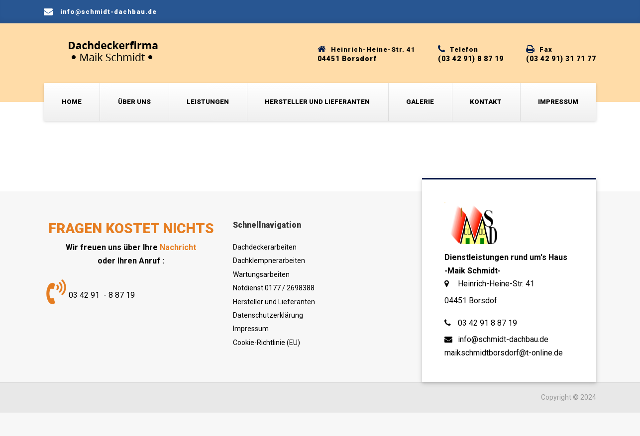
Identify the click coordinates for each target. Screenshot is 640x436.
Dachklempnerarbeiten (269, 260)
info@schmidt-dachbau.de (503, 339)
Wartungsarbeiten (261, 274)
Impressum (558, 101)
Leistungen (208, 101)
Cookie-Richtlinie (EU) (266, 343)
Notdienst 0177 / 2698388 (274, 288)
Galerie (420, 101)
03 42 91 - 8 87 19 (102, 295)
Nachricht (178, 247)
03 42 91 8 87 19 (487, 323)
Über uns (134, 101)
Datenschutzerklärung (268, 315)
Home (72, 101)
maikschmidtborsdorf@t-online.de (503, 352)
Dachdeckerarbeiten (265, 247)
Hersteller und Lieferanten (317, 101)
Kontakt (486, 101)
